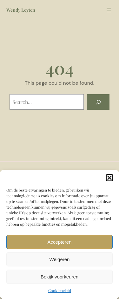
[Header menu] (109, 10)
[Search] (98, 102)
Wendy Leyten (20, 10)
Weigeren (60, 259)
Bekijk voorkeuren (59, 276)
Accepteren (60, 242)
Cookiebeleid (59, 290)
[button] (109, 177)
